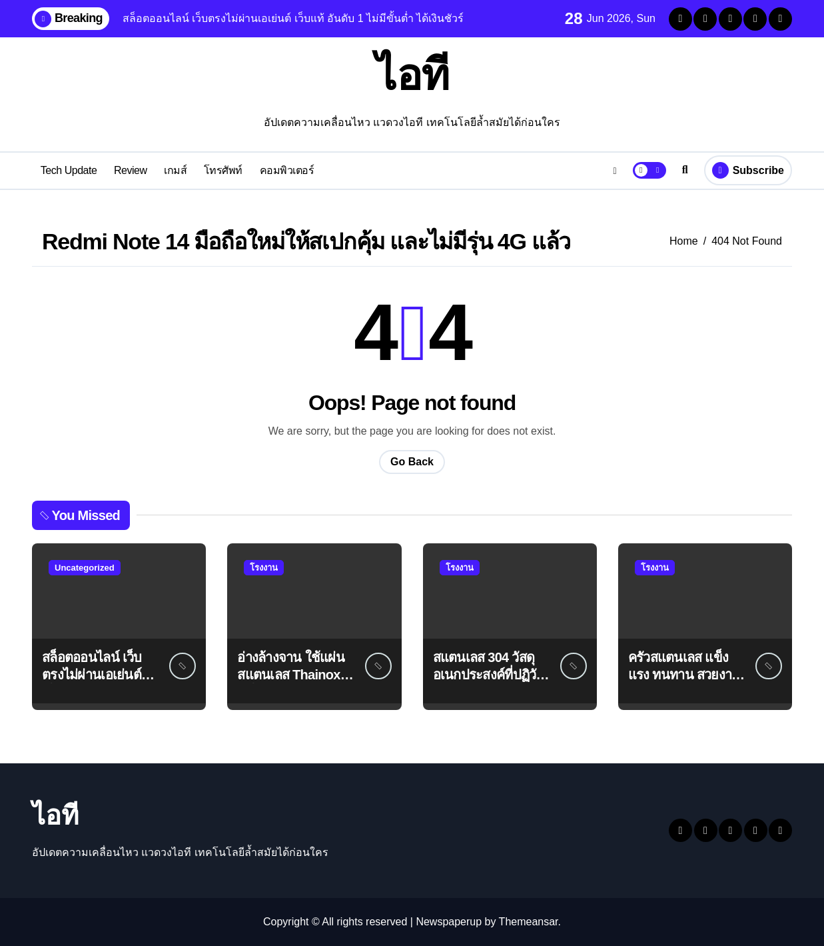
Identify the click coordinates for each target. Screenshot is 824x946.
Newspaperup (449, 921)
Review (130, 170)
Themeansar (528, 921)
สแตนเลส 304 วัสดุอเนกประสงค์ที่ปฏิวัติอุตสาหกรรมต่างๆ (488, 674)
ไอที (412, 75)
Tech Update (69, 170)
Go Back (412, 461)
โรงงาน (264, 568)
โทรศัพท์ (223, 170)
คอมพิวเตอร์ (287, 170)
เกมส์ (175, 170)
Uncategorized (85, 568)
